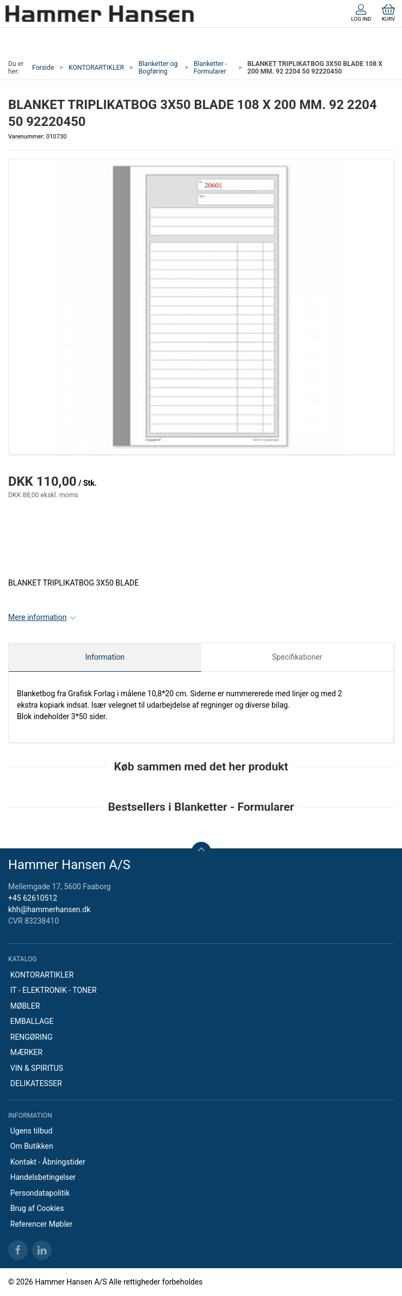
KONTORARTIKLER (96, 67)
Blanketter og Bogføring (157, 67)
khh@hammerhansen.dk (49, 909)
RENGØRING (31, 1037)
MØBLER (25, 1006)
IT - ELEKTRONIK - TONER (53, 990)
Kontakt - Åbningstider (47, 1162)
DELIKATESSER (36, 1083)
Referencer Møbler (41, 1224)
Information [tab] (105, 657)
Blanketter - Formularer (210, 67)
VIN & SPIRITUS (36, 1068)
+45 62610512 (32, 898)
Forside (43, 67)
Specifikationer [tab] (297, 657)
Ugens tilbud (31, 1130)
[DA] (99, 13)
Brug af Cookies (37, 1208)
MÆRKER (26, 1052)
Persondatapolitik (40, 1193)
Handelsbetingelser (43, 1177)
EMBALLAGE (32, 1021)
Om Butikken (31, 1146)
